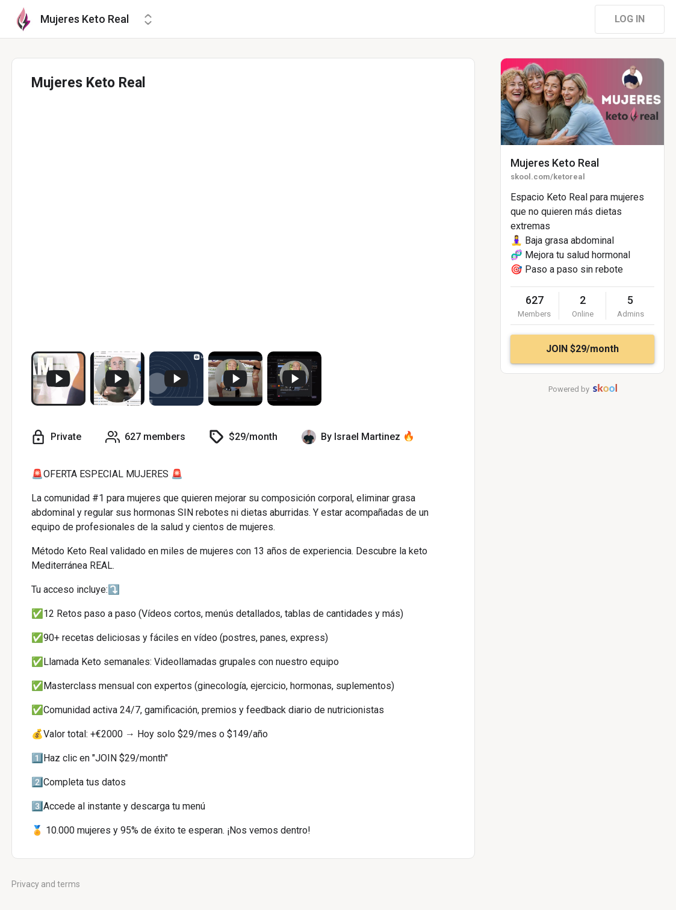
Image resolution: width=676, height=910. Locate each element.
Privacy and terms (45, 884)
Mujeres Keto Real (554, 162)
